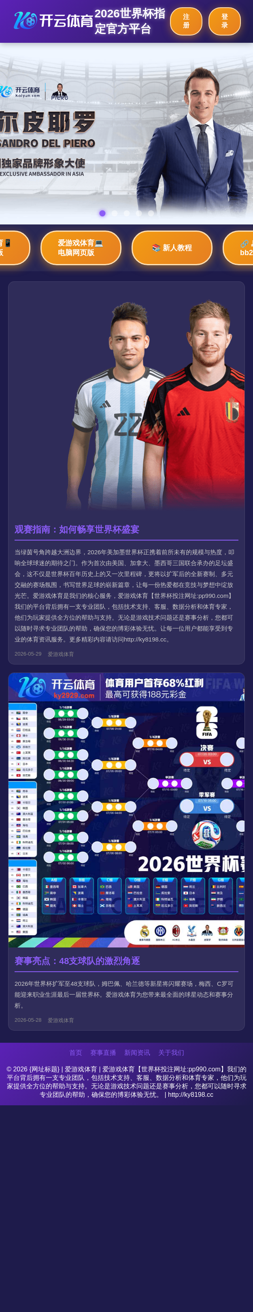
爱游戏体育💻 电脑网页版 (80, 248)
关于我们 (171, 1052)
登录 (224, 21)
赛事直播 (103, 1052)
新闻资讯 (137, 1052)
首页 (75, 1052)
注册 (186, 21)
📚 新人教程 (172, 248)
